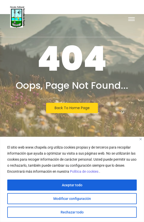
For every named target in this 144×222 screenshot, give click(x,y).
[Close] (140, 139)
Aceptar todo (72, 185)
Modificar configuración (72, 199)
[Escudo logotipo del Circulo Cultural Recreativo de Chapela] (17, 17)
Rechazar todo (72, 212)
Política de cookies (84, 171)
